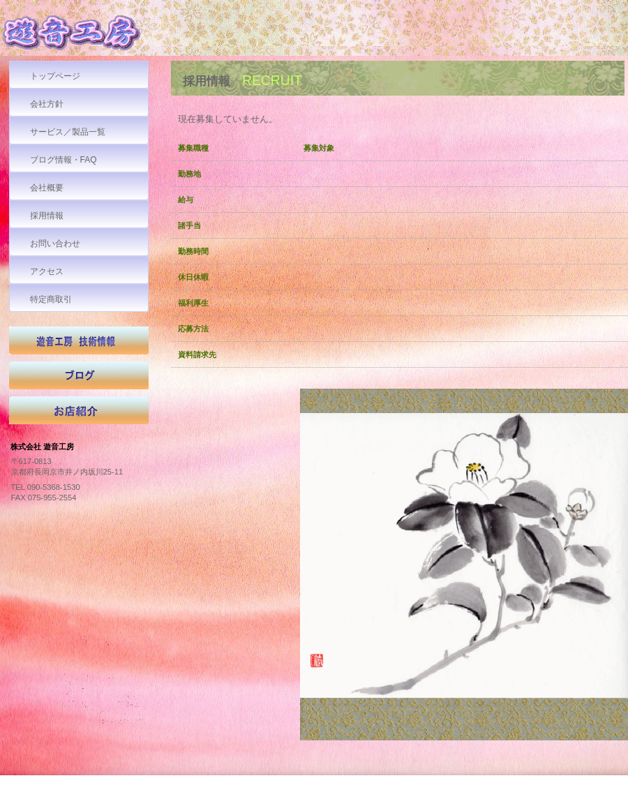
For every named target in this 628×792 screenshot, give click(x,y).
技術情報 (79, 344)
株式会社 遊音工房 (104, 36)
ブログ (79, 378)
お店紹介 (79, 413)
